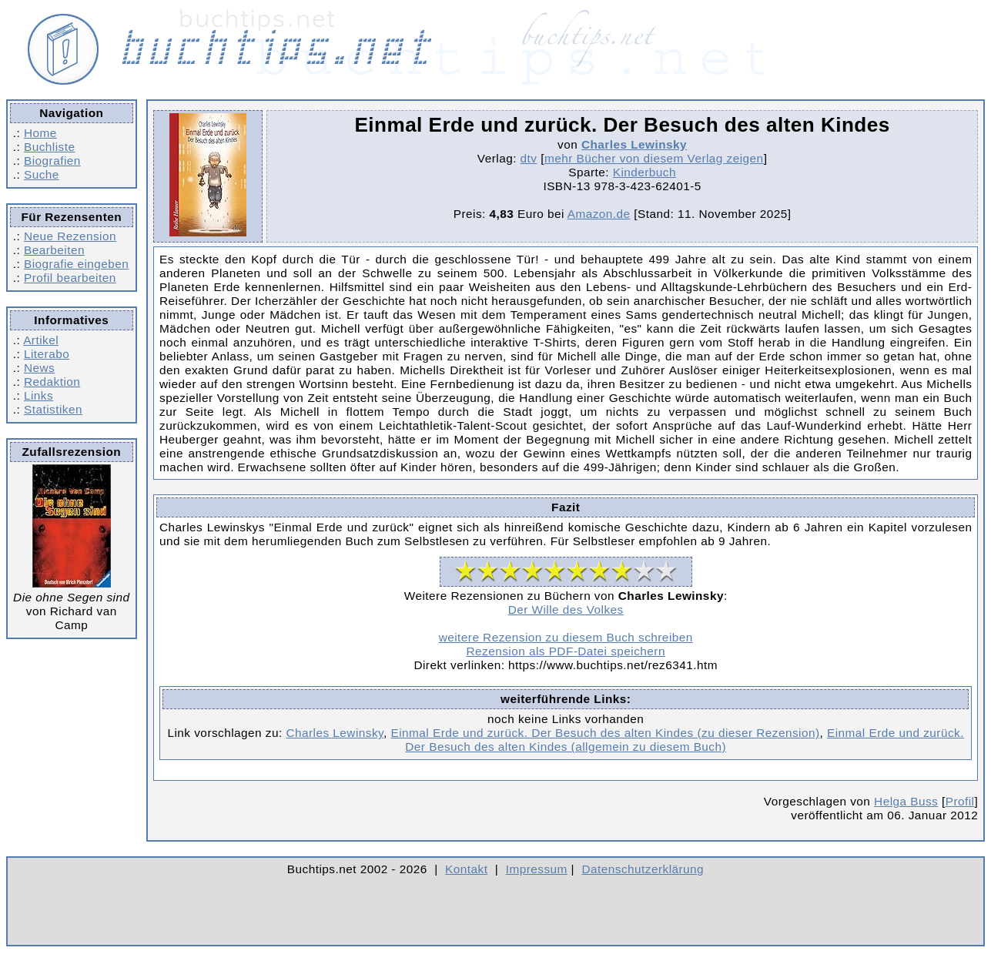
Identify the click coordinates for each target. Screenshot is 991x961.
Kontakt (466, 869)
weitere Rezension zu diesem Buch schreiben (566, 637)
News (39, 367)
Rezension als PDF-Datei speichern (565, 651)
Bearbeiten (54, 249)
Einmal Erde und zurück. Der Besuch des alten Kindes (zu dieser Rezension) (605, 732)
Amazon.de (599, 213)
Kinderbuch (644, 172)
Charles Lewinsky (634, 144)
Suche (41, 174)
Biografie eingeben (76, 263)
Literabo (46, 353)
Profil (960, 801)
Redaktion (52, 381)
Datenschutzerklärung (643, 869)
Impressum (536, 869)
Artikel (41, 340)
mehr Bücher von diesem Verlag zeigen (654, 158)
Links (38, 395)
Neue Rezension (70, 236)
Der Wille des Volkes (566, 609)
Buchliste (49, 146)
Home (40, 132)
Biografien (52, 160)
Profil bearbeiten (70, 277)
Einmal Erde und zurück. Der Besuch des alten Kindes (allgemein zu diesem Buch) (684, 739)
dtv (529, 158)
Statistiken (53, 409)
